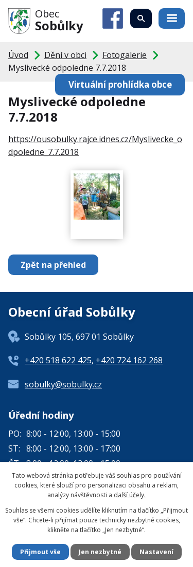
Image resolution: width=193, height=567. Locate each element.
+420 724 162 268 (129, 360)
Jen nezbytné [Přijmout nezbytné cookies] (100, 552)
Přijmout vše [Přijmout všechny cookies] (40, 552)
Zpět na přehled (53, 264)
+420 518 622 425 (58, 360)
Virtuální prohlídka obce (120, 84)
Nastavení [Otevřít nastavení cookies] (156, 552)
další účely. (130, 495)
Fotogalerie (124, 55)
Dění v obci (65, 55)
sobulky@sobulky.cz (63, 384)
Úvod (18, 55)
